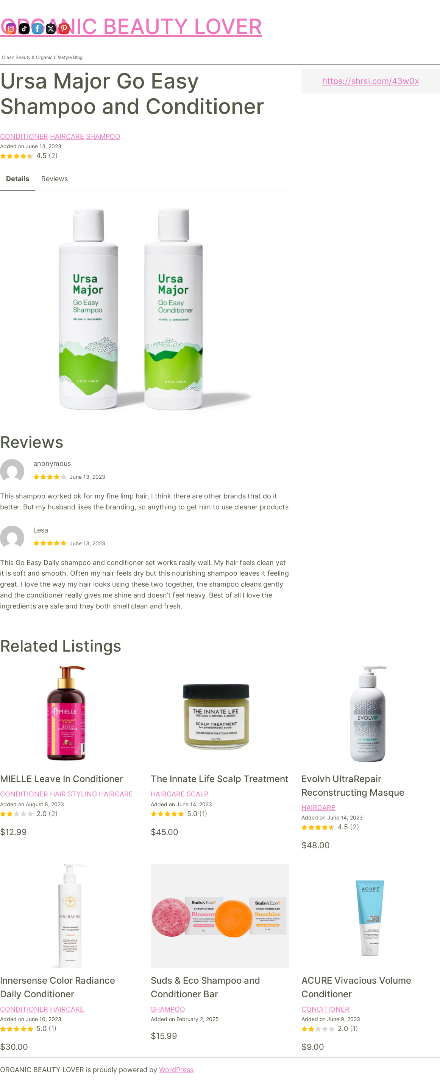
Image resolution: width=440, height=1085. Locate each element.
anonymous (52, 463)
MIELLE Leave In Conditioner (61, 778)
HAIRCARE (67, 136)
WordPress (176, 1070)
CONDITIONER (24, 136)
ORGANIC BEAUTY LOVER (131, 26)
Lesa (40, 530)
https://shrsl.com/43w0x (370, 81)
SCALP (197, 794)
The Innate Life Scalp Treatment (220, 778)
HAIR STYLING (73, 794)
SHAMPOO (103, 136)
